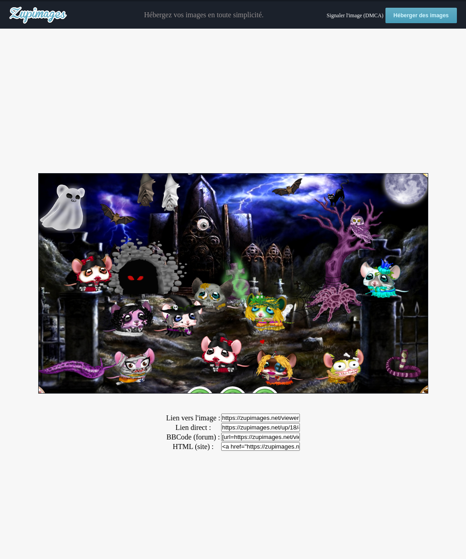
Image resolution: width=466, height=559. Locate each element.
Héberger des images (421, 15)
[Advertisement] (233, 101)
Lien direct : (193, 427)
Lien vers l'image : (193, 418)
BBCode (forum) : (193, 437)
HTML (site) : (192, 446)
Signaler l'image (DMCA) (355, 15)
